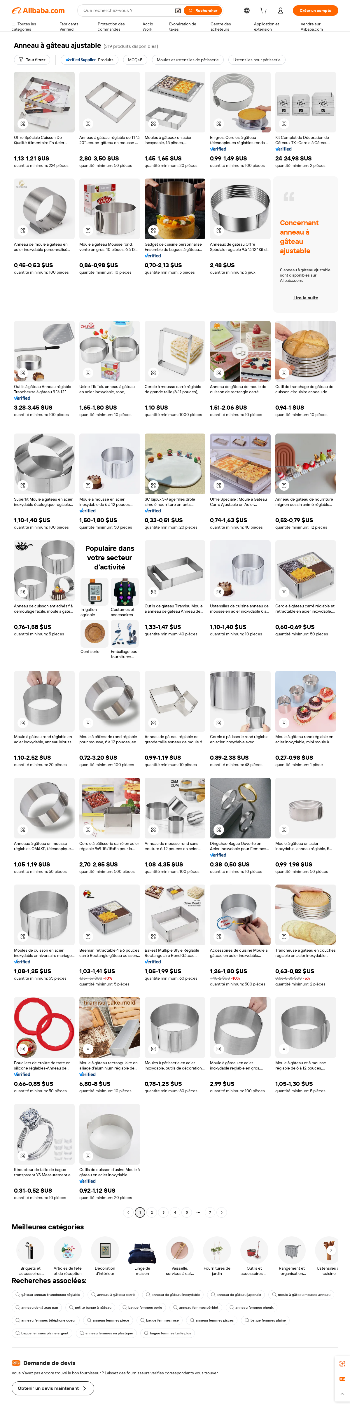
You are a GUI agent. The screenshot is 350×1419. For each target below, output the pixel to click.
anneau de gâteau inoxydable (173, 1294)
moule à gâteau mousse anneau (301, 1294)
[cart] (264, 11)
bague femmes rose (159, 1320)
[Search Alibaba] (126, 10)
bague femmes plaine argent (42, 1333)
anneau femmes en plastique (106, 1333)
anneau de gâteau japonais (236, 1294)
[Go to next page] (221, 1212)
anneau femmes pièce (108, 1320)
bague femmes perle (142, 1307)
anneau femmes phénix (252, 1307)
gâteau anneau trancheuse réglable (47, 1294)
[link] (342, 1363)
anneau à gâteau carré (113, 1294)
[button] (177, 10)
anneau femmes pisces (212, 1320)
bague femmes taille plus (167, 1333)
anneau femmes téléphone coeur (45, 1320)
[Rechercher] (203, 10)
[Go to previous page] (128, 1212)
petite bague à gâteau (90, 1307)
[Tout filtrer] (32, 60)
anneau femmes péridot (195, 1307)
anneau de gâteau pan (36, 1307)
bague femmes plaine (265, 1320)
